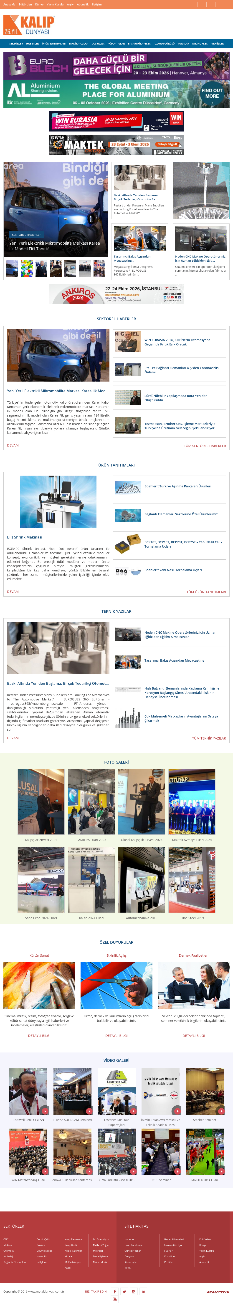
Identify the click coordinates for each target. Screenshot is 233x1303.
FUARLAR (183, 43)
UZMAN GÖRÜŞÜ (164, 43)
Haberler (129, 1239)
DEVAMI (13, 445)
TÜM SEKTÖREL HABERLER (205, 445)
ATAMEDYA (218, 1292)
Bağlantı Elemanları (14, 1262)
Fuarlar (168, 1250)
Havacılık (41, 1256)
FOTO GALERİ (116, 762)
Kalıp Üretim (72, 1245)
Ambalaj (8, 1256)
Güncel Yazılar (132, 1250)
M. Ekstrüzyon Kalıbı (73, 1262)
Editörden (25, 4)
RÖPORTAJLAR (116, 43)
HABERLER (32, 43)
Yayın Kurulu (55, 4)
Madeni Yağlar (101, 1245)
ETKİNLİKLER (200, 43)
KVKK (127, 1267)
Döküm (40, 1245)
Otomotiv (8, 1250)
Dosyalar (129, 1256)
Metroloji (98, 1250)
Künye (39, 4)
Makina (7, 1245)
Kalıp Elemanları (74, 1239)
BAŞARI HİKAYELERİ (139, 43)
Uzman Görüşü (173, 1245)
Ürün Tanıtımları (134, 1245)
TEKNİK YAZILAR (78, 43)
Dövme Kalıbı (44, 1250)
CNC (5, 1239)
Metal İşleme (100, 1256)
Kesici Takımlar (73, 1250)
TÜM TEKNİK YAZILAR (209, 738)
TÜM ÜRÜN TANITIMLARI (206, 592)
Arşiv (70, 4)
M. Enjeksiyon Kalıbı (101, 1240)
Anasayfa (9, 4)
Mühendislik (100, 1262)
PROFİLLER (217, 43)
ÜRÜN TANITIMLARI (54, 43)
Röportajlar (130, 1262)
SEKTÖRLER (16, 43)
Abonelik (83, 4)
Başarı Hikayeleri (174, 1239)
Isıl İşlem (41, 1262)
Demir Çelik (43, 1239)
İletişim (97, 4)
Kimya (68, 1256)
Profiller (168, 1262)
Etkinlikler (170, 1256)
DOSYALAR (97, 43)
